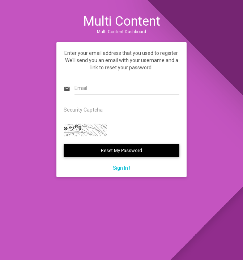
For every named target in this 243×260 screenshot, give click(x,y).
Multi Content (121, 21)
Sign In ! (121, 168)
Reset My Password (121, 150)
